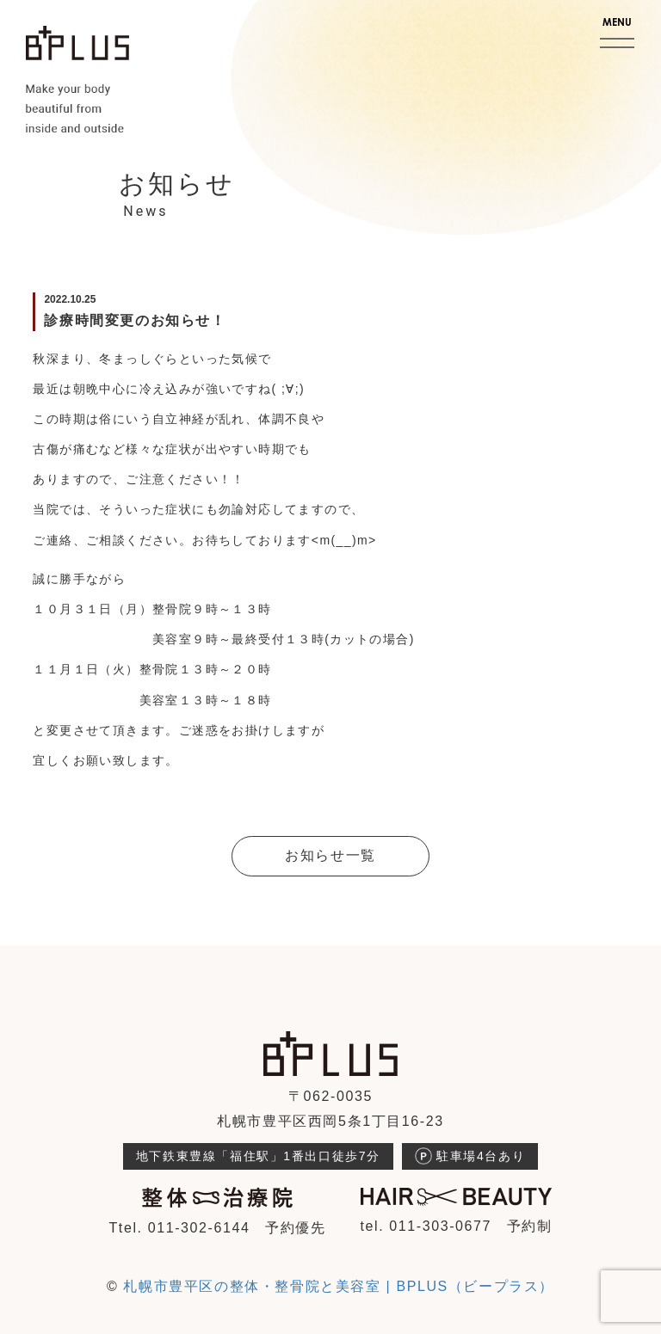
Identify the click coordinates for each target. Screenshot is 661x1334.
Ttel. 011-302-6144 (179, 1227)
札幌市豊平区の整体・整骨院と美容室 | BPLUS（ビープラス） (338, 1286)
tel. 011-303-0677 (425, 1226)
